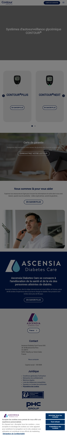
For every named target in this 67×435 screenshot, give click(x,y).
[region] (33, 423)
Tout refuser (55, 422)
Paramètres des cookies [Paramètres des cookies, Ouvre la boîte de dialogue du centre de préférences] (55, 427)
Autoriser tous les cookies (55, 416)
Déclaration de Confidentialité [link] (14, 434)
